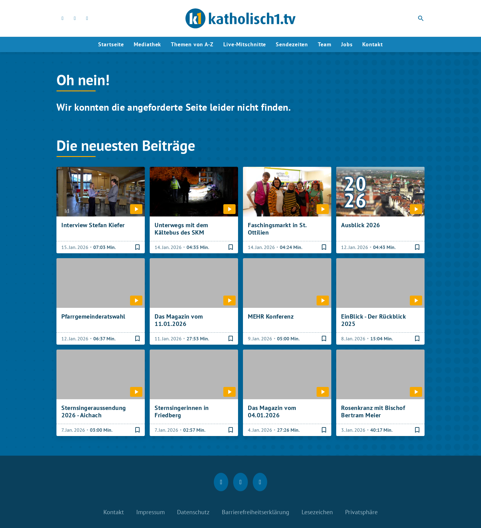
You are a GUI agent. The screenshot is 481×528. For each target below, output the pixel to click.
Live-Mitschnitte (244, 44)
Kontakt (372, 44)
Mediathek (147, 44)
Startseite (111, 44)
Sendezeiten (292, 44)
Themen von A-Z (192, 44)
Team (324, 44)
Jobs (347, 44)
